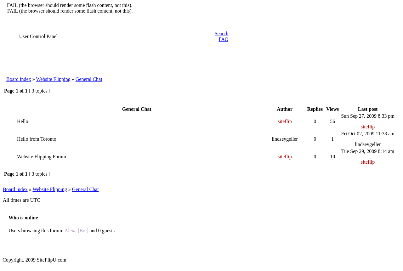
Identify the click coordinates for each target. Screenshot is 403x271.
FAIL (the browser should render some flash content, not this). (70, 5)
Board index (18, 79)
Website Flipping (53, 79)
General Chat (89, 79)
